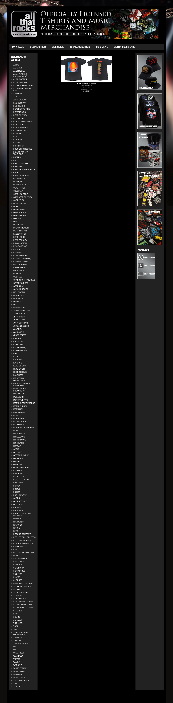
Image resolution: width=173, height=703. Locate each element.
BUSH (15, 160)
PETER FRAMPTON (21, 480)
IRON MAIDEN (19, 307)
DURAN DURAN (20, 231)
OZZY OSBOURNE (21, 467)
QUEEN (16, 498)
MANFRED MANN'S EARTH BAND (21, 384)
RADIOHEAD (18, 510)
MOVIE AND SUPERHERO (24, 428)
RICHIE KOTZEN (20, 546)
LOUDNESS (18, 375)
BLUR (15, 137)
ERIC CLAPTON (20, 243)
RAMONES (18, 525)
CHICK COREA (19, 185)
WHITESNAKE (19, 671)
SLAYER (16, 577)
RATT (15, 531)
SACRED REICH (20, 559)
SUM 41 (16, 617)
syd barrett (17, 620)
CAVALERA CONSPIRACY (24, 169)
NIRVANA (17, 446)
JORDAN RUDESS (21, 326)
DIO (15, 222)
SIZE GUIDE (58, 47)
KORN (16, 357)
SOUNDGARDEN (20, 592)
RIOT (15, 549)
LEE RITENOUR (20, 372)
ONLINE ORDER (38, 47)
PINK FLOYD (18, 483)
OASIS (16, 449)
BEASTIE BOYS (20, 112)
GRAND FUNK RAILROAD (24, 280)
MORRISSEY (18, 418)
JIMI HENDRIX (19, 320)
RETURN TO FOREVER (23, 543)
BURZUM (17, 157)
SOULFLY (17, 589)
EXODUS (17, 249)
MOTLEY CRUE (19, 421)
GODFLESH (18, 277)
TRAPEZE (17, 637)
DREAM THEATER (21, 228)
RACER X (17, 507)
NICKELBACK (19, 437)
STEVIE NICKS (19, 599)
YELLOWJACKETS (21, 680)
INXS (15, 304)
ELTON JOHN (19, 237)
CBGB (16, 172)
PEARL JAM (18, 474)
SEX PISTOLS (19, 571)
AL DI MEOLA (19, 71)
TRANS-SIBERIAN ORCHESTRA (20, 633)
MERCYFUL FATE (20, 400)
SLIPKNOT (17, 580)
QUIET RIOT (18, 504)
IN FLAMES (18, 298)
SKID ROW (18, 574)
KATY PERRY (19, 341)
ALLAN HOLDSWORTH (23, 85)
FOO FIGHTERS (20, 265)
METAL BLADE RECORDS (24, 403)
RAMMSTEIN (18, 522)
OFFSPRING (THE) (21, 455)
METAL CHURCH (20, 406)
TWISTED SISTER (20, 644)
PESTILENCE (19, 477)
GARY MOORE (19, 271)
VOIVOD (16, 659)
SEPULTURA (18, 568)
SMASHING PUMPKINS (23, 583)
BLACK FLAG (18, 124)
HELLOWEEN (19, 292)
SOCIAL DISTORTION (22, 586)
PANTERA (17, 470)
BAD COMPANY (20, 103)
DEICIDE (17, 219)
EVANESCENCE (20, 246)
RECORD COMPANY (22, 534)
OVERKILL (17, 464)
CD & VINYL (102, 47)
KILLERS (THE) (19, 347)
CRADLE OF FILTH (21, 194)
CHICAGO (17, 182)
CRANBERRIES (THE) (22, 197)
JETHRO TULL (19, 317)
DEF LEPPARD (19, 215)
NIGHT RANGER (20, 440)
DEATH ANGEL (19, 209)
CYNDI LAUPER (20, 203)
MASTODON (18, 394)
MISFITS (16, 415)
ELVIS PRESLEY (20, 240)
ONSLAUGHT (19, 458)
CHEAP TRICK (19, 179)
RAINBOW (17, 519)
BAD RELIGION (19, 106)
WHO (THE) (18, 674)
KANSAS (17, 338)
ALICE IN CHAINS (20, 82)
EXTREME (17, 252)
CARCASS (17, 166)
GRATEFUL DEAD (20, 283)
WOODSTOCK (19, 677)
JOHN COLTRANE (20, 323)
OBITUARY (18, 452)
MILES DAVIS (19, 412)
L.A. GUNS (17, 363)
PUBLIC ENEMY (20, 495)
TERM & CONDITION (80, 47)
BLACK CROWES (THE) (23, 121)
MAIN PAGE (18, 47)
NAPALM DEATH (20, 434)
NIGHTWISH (18, 443)
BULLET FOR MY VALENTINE (20, 153)
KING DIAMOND (20, 350)
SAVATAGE (18, 565)
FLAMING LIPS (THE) (22, 259)
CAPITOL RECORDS (22, 163)
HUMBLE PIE (18, 295)
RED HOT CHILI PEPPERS (24, 537)
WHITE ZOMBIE (20, 668)
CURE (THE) (18, 200)
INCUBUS (17, 301)
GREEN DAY (18, 286)
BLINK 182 (17, 134)
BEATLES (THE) (20, 115)
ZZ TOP (16, 687)
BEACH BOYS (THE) (21, 109)
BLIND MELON (19, 130)
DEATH (16, 206)
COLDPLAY (18, 191)
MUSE (16, 431)
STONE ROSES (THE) (22, 605)
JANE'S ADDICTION (21, 311)
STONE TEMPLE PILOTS (23, 608)
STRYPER (17, 611)
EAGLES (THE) (19, 234)
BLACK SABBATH (20, 127)
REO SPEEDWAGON (22, 540)
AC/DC (16, 65)
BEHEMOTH (18, 118)
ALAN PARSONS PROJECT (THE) (20, 75)
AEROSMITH (18, 68)
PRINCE (16, 492)
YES (15, 683)
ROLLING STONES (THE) (24, 552)
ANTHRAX (17, 94)
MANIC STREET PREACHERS (20, 390)
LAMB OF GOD (19, 366)
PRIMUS (16, 489)
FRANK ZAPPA (19, 268)
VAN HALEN (18, 656)
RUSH (16, 556)
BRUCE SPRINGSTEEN (23, 149)
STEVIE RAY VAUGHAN (23, 602)
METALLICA (18, 409)
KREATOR (17, 360)
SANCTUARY (18, 562)
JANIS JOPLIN (19, 314)
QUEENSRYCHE (20, 501)
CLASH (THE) (19, 188)
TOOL (15, 626)
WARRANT (17, 665)
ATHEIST (17, 97)
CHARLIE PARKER (21, 176)
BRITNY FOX (18, 146)
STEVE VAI (18, 595)
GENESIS (17, 274)
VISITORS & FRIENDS (124, 47)
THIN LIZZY (18, 623)
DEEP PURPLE (19, 212)
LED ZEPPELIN (19, 369)
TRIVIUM (17, 641)
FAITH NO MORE (20, 255)
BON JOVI (17, 140)
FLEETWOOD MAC (21, 261)
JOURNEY (17, 329)
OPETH (16, 461)
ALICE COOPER (20, 79)
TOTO (15, 629)
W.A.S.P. (16, 662)
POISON (16, 486)
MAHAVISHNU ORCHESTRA (19, 379)
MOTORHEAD (19, 424)
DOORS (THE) (19, 225)
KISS (15, 354)
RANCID (16, 528)
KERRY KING (18, 344)
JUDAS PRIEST (19, 335)
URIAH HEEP (18, 653)
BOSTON (17, 143)
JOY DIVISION (19, 332)
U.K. (15, 647)
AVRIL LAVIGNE (20, 100)
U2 (14, 650)
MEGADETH (18, 397)
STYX (15, 614)
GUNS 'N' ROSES (20, 289)
